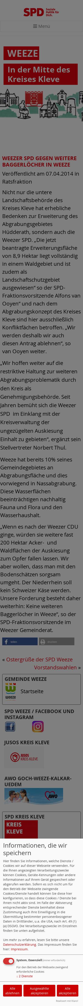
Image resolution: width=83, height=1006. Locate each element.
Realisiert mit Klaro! (67, 1000)
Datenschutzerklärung (19, 944)
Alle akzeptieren (67, 990)
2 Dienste (24, 976)
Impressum (19, 949)
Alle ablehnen (12, 990)
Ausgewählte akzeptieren (39, 990)
